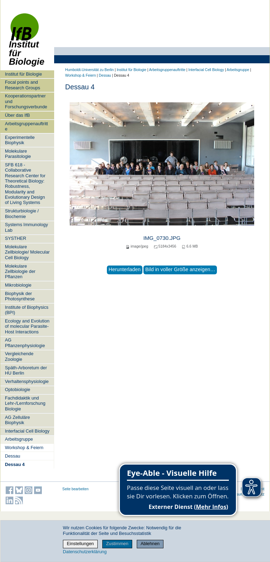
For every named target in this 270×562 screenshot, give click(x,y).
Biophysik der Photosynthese (20, 296)
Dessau (12, 456)
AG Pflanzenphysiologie (25, 342)
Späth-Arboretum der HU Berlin (26, 370)
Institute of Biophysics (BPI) (27, 310)
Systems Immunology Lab (26, 227)
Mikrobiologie (18, 285)
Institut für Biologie (26, 43)
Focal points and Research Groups (22, 84)
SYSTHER (15, 238)
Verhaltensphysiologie (27, 381)
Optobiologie (17, 389)
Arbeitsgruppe (19, 439)
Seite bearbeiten (75, 489)
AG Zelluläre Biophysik (17, 420)
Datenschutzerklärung (85, 551)
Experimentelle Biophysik (20, 140)
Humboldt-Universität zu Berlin (89, 70)
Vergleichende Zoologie (19, 356)
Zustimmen (117, 543)
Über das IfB (17, 115)
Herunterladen (125, 269)
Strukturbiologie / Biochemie (22, 213)
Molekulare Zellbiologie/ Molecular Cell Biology (27, 252)
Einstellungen (80, 543)
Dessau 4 (15, 464)
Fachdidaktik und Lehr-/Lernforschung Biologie (25, 403)
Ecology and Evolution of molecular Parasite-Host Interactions (27, 326)
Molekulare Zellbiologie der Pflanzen (20, 271)
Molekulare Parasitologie (18, 153)
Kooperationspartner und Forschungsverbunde (26, 101)
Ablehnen (150, 543)
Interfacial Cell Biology (27, 431)
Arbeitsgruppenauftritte (26, 126)
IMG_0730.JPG (162, 238)
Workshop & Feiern (24, 447)
